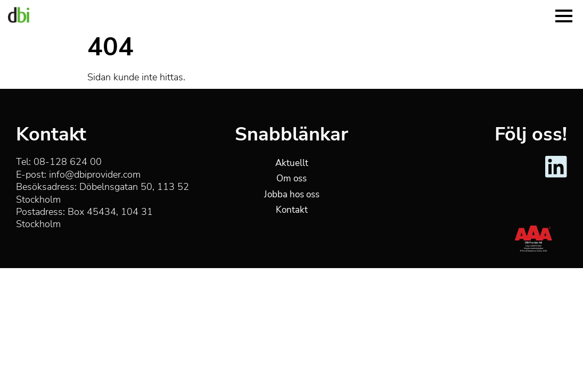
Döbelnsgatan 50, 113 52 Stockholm (102, 192)
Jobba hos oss (291, 194)
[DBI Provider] (18, 15)
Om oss (291, 178)
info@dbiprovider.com (95, 174)
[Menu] (564, 15)
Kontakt (292, 210)
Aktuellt (291, 163)
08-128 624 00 (68, 161)
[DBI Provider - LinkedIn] (556, 175)
